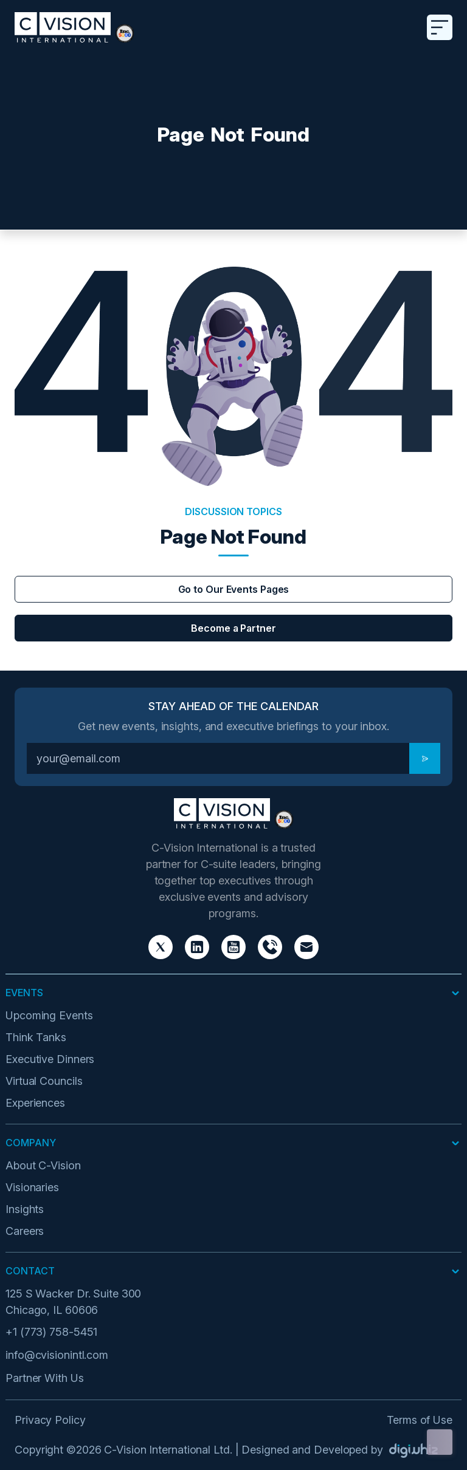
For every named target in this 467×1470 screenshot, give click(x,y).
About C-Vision (43, 1165)
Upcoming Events (49, 1015)
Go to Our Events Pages (233, 589)
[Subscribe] (424, 758)
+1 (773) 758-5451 (51, 1331)
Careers (24, 1231)
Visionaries (32, 1187)
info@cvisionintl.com (56, 1355)
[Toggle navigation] (439, 27)
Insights (24, 1209)
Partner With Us (44, 1378)
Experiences (35, 1102)
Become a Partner (233, 628)
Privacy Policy (50, 1420)
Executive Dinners (49, 1059)
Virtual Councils (43, 1081)
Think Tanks (35, 1037)
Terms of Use (419, 1420)
